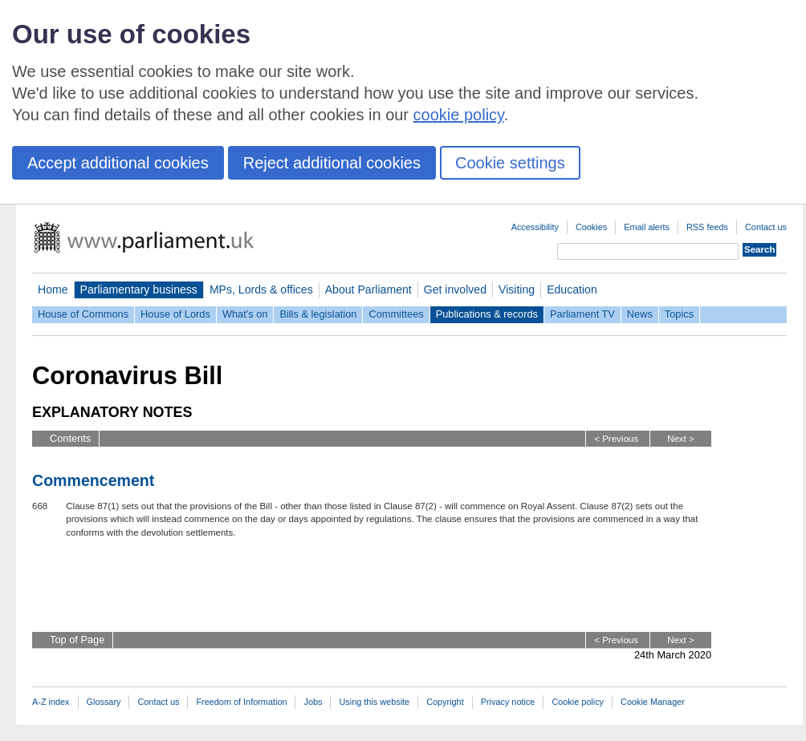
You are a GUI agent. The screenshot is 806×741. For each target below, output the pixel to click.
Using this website (374, 702)
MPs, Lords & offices (261, 289)
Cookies (591, 227)
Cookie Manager (653, 702)
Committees (395, 314)
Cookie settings (510, 163)
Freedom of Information (241, 702)
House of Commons (83, 314)
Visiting (517, 289)
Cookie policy (578, 702)
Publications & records (487, 314)
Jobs (312, 702)
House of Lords (175, 314)
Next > (680, 438)
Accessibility (535, 227)
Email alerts (647, 227)
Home (53, 289)
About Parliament (368, 289)
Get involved (455, 289)
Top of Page (77, 640)
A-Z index (51, 702)
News (640, 314)
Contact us (766, 227)
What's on (245, 314)
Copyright (445, 702)
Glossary (104, 702)
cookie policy (458, 115)
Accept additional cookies (118, 163)
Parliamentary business (138, 289)
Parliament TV (582, 314)
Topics (679, 314)
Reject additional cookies (332, 163)
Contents (70, 438)
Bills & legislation (317, 314)
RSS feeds (707, 227)
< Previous (616, 438)
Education (572, 289)
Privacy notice (508, 702)
